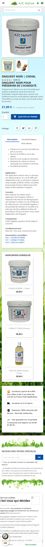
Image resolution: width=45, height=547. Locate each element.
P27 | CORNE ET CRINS (14, 240)
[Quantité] (5, 116)
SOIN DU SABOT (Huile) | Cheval (19, 371)
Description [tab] (12, 139)
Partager (17, 128)
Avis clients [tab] (26, 143)
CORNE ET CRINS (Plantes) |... (19, 329)
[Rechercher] (22, 10)
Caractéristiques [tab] (28, 139)
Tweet (23, 128)
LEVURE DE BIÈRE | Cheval (19, 288)
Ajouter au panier (25, 116)
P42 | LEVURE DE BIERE (15, 237)
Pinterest (35, 128)
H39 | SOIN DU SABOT (14, 242)
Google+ (29, 128)
